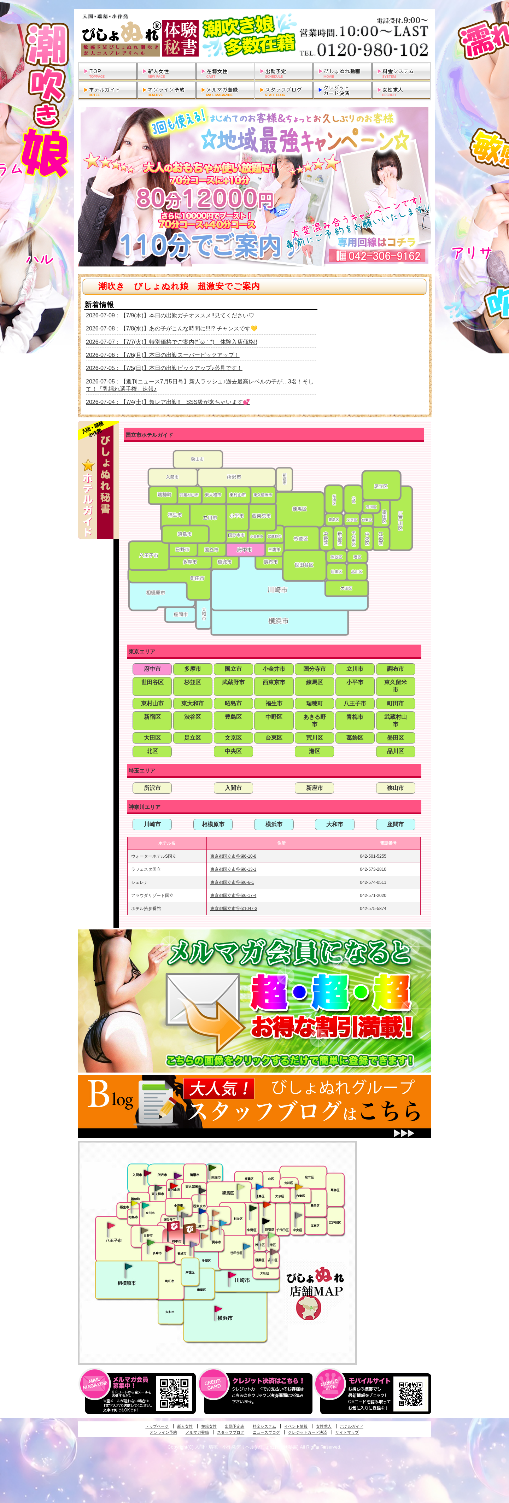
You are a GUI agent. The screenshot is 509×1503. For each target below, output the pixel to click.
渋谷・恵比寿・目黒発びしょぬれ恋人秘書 (261, 1237)
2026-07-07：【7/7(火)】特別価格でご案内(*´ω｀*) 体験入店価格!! (171, 342)
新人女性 (185, 1426)
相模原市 (213, 824)
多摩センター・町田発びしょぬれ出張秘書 (150, 1242)
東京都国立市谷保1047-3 (233, 908)
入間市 (233, 788)
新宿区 (152, 717)
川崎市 (152, 824)
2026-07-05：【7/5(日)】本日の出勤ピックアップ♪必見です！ (164, 368)
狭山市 (395, 788)
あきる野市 (314, 720)
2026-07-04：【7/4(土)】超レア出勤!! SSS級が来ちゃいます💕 (168, 402)
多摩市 (192, 669)
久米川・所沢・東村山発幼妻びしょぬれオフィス (177, 1175)
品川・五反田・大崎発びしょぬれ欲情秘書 (273, 1251)
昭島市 (233, 703)
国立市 (233, 669)
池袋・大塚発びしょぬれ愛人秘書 (259, 1186)
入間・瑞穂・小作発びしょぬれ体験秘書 (147, 1172)
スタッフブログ (230, 1432)
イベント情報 (296, 1426)
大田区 (152, 738)
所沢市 (152, 788)
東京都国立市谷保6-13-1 (233, 869)
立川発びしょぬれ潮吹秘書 (145, 1206)
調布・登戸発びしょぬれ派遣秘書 (223, 1223)
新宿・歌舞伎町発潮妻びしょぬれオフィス (265, 1221)
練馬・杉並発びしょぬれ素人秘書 (240, 1187)
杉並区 (192, 682)
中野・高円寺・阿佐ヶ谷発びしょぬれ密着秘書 (253, 1207)
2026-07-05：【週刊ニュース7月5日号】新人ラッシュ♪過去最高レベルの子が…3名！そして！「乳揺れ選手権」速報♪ (200, 385)
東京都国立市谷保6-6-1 (232, 882)
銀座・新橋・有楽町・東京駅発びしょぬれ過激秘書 (298, 1215)
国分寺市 (314, 669)
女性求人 (324, 1426)
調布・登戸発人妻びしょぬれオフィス (214, 1228)
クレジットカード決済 (307, 1432)
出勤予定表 (234, 1426)
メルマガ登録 (197, 1432)
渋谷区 (192, 717)
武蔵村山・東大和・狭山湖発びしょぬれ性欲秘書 (158, 1187)
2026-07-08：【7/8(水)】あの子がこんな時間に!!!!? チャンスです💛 (172, 328)
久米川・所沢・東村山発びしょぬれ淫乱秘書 (173, 1186)
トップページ (157, 1426)
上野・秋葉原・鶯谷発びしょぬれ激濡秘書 (298, 1186)
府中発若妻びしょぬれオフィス (190, 1228)
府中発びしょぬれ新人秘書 (174, 1226)
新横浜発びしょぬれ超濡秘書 (218, 1309)
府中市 (152, 669)
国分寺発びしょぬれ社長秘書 (180, 1207)
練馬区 (314, 682)
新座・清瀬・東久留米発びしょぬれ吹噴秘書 (212, 1167)
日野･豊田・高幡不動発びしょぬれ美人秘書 (144, 1230)
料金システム (264, 1426)
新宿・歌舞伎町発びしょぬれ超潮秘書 (266, 1204)
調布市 (395, 669)
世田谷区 (152, 682)
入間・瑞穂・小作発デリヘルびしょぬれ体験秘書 (254, 35)
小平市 (354, 682)
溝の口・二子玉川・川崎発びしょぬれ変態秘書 (232, 1274)
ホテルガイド (351, 1426)
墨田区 (395, 738)
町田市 (395, 703)
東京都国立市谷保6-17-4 (233, 895)
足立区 (192, 738)
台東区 (273, 738)
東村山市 (152, 703)
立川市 (354, 669)
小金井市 (274, 669)
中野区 (273, 717)
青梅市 (354, 717)
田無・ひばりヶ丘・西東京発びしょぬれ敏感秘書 (202, 1190)
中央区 (233, 751)
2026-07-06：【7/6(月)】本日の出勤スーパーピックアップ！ (163, 355)
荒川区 (314, 738)
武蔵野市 (233, 682)
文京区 (233, 738)
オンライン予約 (163, 1432)
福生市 (273, 703)
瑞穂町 (314, 703)
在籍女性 (209, 1426)
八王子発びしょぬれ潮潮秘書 (111, 1225)
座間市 (395, 824)
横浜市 (273, 824)
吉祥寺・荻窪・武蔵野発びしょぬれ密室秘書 (216, 1212)
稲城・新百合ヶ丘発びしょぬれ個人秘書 (193, 1244)
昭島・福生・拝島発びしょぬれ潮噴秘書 (134, 1203)
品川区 (395, 751)
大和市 (334, 824)
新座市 (314, 788)
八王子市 (355, 703)
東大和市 (192, 703)
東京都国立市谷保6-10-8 (233, 856)
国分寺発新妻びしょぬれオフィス (184, 1216)
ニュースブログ (266, 1432)
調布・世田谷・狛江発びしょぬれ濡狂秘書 (246, 1246)
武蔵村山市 (395, 720)
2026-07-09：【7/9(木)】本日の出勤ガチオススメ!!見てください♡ (170, 315)
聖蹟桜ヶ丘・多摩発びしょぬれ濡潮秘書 (168, 1248)
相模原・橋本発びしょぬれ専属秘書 (128, 1266)
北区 (152, 751)
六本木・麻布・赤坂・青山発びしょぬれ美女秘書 (271, 1235)
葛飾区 (354, 738)
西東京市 (274, 682)
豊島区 (233, 717)
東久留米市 (395, 686)
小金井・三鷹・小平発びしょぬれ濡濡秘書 (202, 1210)
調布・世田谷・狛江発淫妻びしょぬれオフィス (204, 1236)
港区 (314, 751)
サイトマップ (347, 1432)
